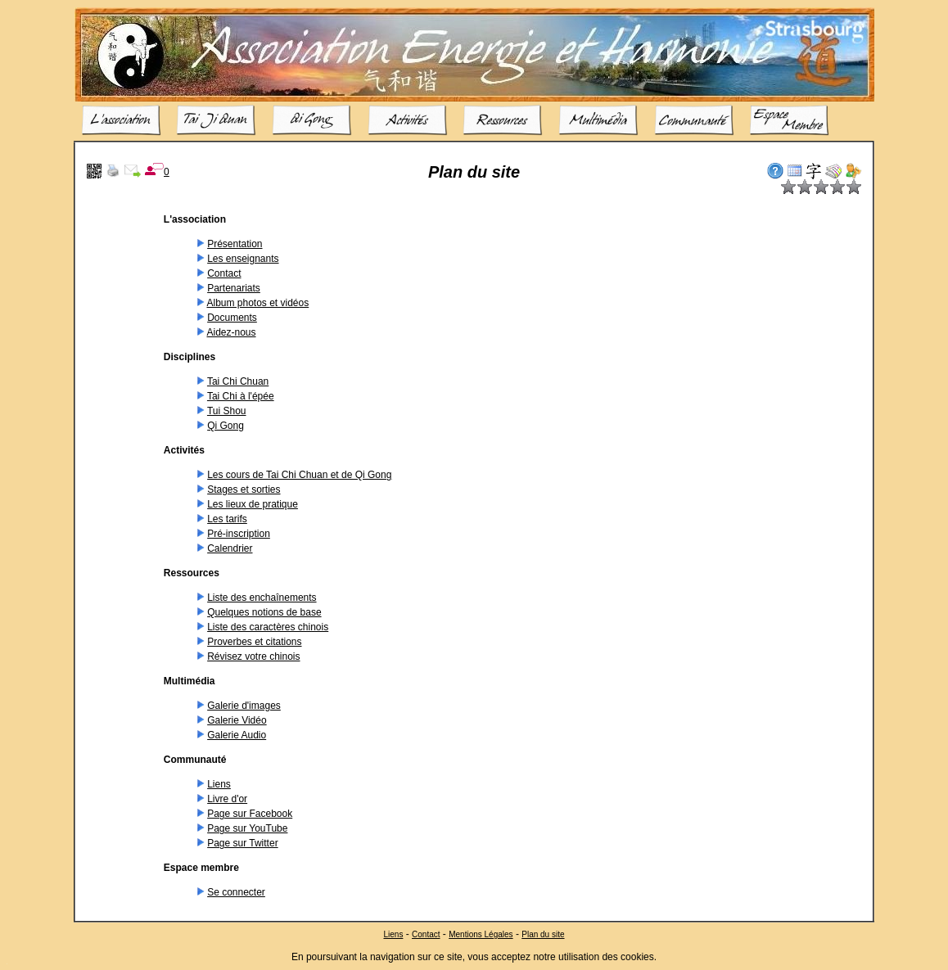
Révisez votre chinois (253, 656)
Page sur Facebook (249, 813)
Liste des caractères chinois (267, 627)
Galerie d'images (244, 705)
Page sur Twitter (242, 843)
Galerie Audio (236, 735)
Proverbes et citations (254, 641)
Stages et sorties (243, 489)
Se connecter (236, 892)
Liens (219, 784)
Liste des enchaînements (261, 597)
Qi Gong (225, 425)
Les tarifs (227, 519)
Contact (224, 273)
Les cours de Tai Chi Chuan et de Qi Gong (299, 474)
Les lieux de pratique (252, 504)
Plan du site (542, 933)
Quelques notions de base (264, 612)
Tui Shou (226, 411)
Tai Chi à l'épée (240, 396)
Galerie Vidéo (237, 720)
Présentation (234, 244)
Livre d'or (227, 799)
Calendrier (229, 548)
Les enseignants (242, 258)
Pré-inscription (238, 533)
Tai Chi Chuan (238, 381)
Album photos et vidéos (257, 303)
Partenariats (233, 288)
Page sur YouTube (247, 828)
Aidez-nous (230, 332)
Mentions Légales (480, 933)
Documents (232, 317)
